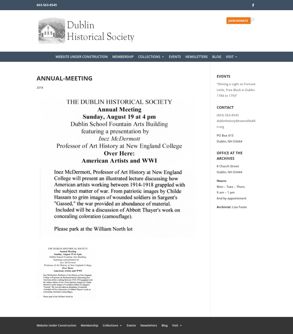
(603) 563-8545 (228, 115)
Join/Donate (238, 20)
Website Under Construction (82, 57)
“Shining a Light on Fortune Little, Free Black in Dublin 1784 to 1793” (236, 90)
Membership (123, 57)
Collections (149, 57)
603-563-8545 (47, 5)
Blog (216, 57)
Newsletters (196, 57)
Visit (230, 57)
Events (175, 57)
